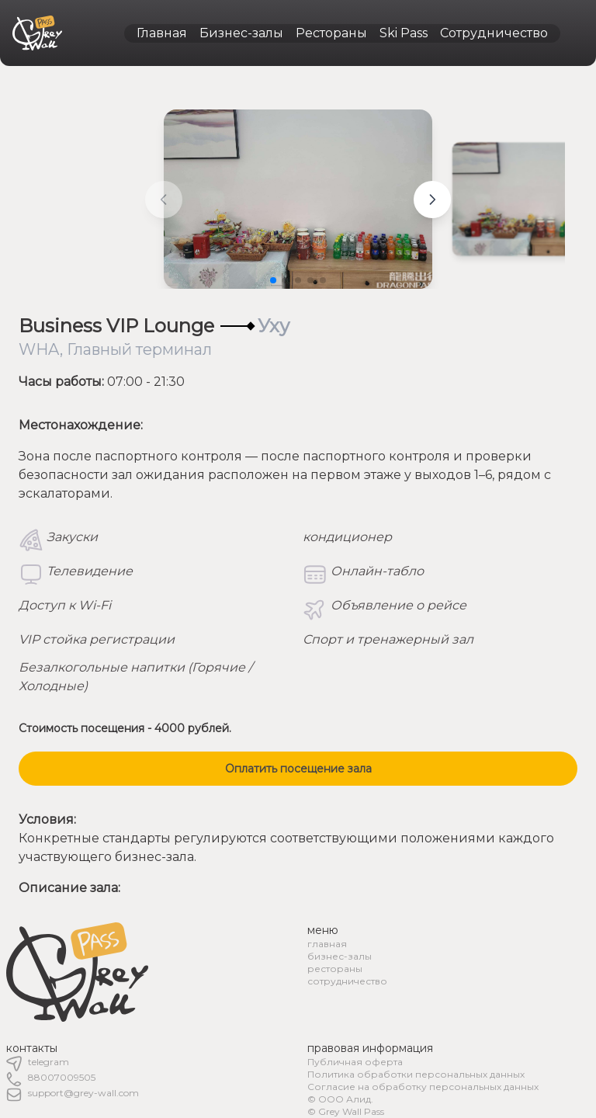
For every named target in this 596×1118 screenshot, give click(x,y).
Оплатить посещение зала (298, 769)
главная (327, 944)
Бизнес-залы (241, 33)
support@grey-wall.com (83, 1093)
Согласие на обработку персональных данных (423, 1086)
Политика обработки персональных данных (416, 1074)
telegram (48, 1062)
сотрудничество (347, 981)
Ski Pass (403, 33)
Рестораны (331, 33)
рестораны (334, 968)
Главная (162, 33)
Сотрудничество (494, 33)
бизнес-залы (339, 956)
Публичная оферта (355, 1062)
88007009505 (61, 1077)
